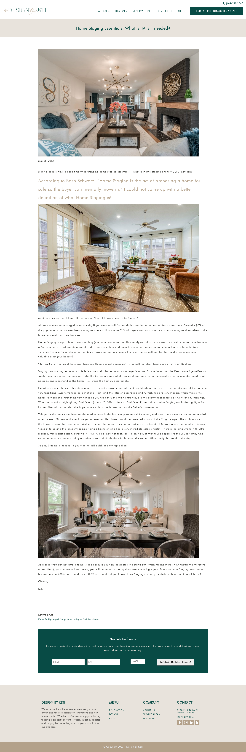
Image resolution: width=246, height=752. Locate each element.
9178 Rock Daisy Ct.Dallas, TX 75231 (188, 711)
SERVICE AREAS (151, 714)
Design (120, 11)
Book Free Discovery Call (216, 11)
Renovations (142, 11)
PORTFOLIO (149, 718)
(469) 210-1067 (234, 3)
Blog (181, 11)
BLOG (112, 718)
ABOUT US (149, 710)
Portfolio (164, 11)
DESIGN (113, 714)
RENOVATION (116, 710)
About (102, 11)
